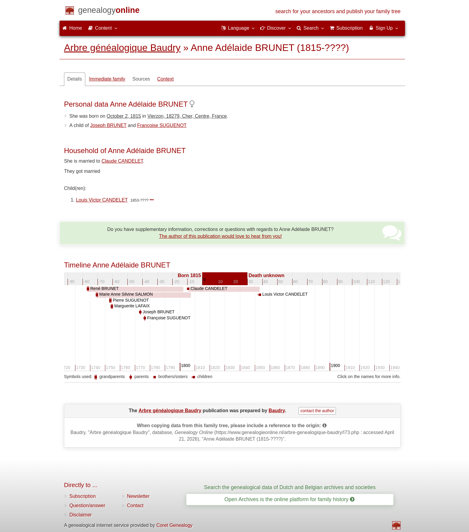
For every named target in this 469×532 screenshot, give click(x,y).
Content (102, 28)
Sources (141, 78)
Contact (135, 505)
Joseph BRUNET (108, 125)
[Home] (109, 11)
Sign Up (383, 28)
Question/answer (87, 505)
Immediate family (107, 78)
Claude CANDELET (122, 161)
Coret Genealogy (174, 525)
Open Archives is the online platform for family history (289, 499)
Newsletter (138, 496)
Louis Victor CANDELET (102, 199)
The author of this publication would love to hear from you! (220, 236)
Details (74, 78)
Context (165, 78)
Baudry (277, 410)
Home (72, 28)
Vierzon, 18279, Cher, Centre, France (187, 116)
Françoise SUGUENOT (162, 125)
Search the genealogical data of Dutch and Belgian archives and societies (290, 487)
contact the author (317, 410)
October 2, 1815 (124, 116)
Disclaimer (80, 514)
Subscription (82, 496)
